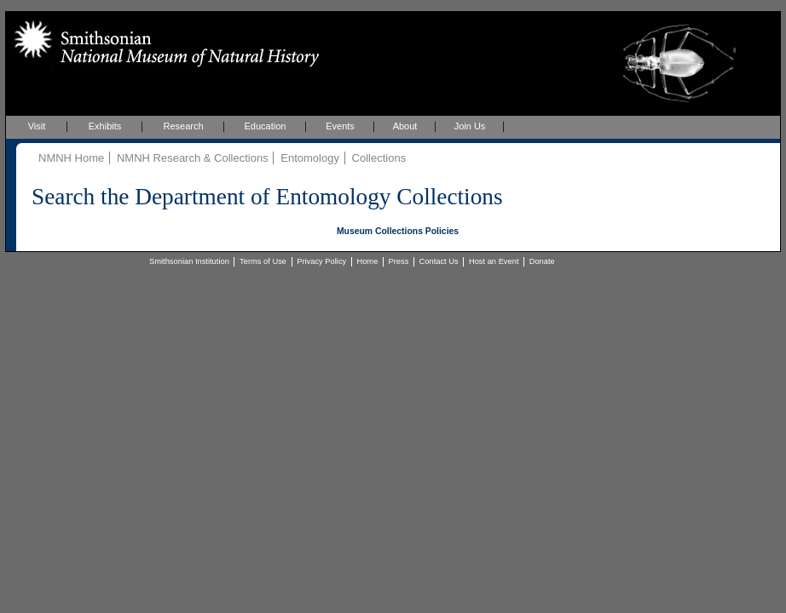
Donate (542, 261)
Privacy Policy (321, 261)
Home (367, 261)
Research (183, 126)
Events (340, 126)
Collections (379, 158)
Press (399, 261)
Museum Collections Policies (398, 231)
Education (265, 126)
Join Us (470, 126)
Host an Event (494, 261)
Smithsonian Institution (189, 261)
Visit (37, 126)
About (405, 126)
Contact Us (439, 261)
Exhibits (105, 126)
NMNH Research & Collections (193, 158)
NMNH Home (71, 158)
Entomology (309, 158)
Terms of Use (263, 261)
